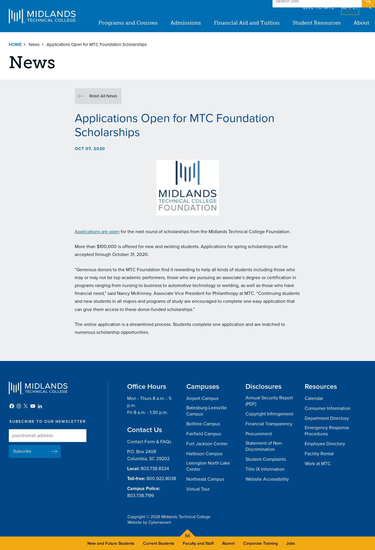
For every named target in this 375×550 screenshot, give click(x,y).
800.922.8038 (161, 479)
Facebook (11, 406)
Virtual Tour (198, 489)
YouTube (32, 406)
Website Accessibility (267, 479)
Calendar (314, 398)
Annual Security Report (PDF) (269, 401)
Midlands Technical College (42, 16)
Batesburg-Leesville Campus (206, 411)
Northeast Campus (205, 479)
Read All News (103, 96)
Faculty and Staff (198, 543)
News (34, 44)
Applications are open (97, 232)
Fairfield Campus (203, 434)
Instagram (18, 406)
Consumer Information (327, 408)
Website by (149, 522)
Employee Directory (325, 444)
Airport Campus (202, 398)
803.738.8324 (155, 469)
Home (15, 44)
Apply (347, 5)
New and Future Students (110, 543)
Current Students (158, 543)
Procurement (259, 434)
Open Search (368, 5)
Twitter (25, 406)
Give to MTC (311, 5)
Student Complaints (266, 459)
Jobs (290, 543)
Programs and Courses (128, 23)
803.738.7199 (140, 496)
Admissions (186, 23)
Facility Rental (319, 454)
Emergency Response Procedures (327, 431)
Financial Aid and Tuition (247, 23)
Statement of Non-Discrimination (264, 446)
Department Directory (327, 418)
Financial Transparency (269, 424)
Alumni (228, 543)
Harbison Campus (204, 454)
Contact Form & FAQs (149, 442)
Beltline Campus (203, 424)
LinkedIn (40, 406)
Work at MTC (318, 464)
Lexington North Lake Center (208, 466)
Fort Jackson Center (207, 444)
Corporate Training (260, 543)
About (361, 23)
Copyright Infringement (269, 414)
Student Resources (317, 23)
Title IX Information (265, 469)
